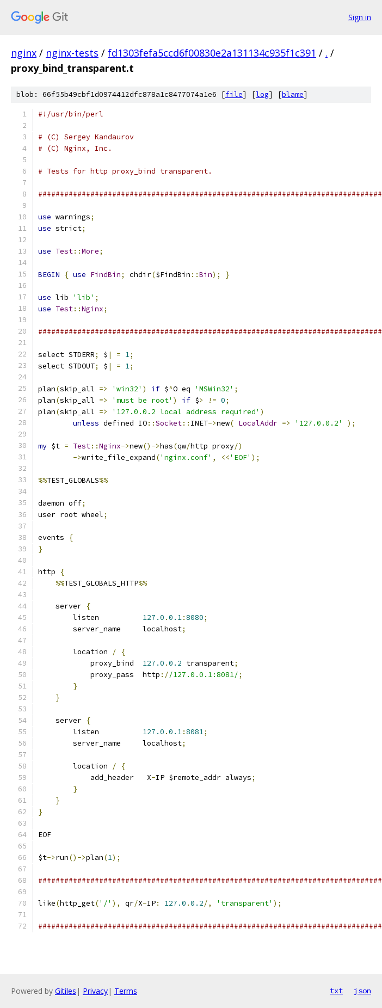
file (234, 94)
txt (336, 990)
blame (293, 94)
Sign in (359, 17)
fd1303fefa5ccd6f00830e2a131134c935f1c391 (212, 52)
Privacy (95, 991)
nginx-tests (72, 52)
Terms (125, 991)
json (362, 990)
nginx (23, 52)
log (262, 94)
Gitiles (65, 991)
